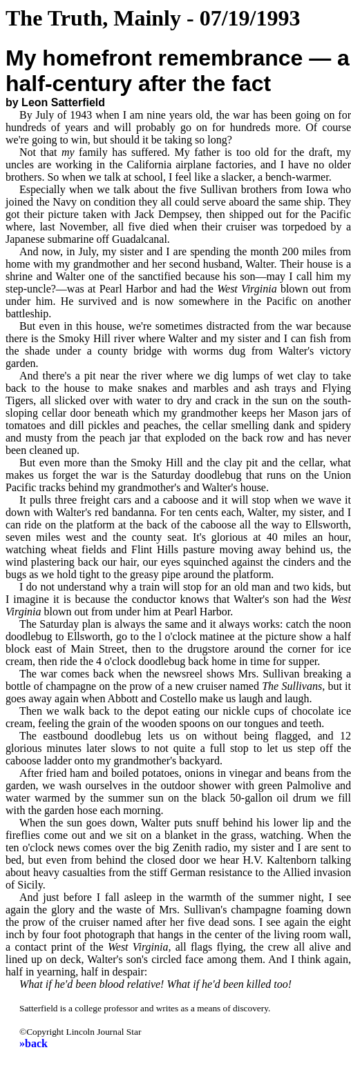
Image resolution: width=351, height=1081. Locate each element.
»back (33, 1043)
